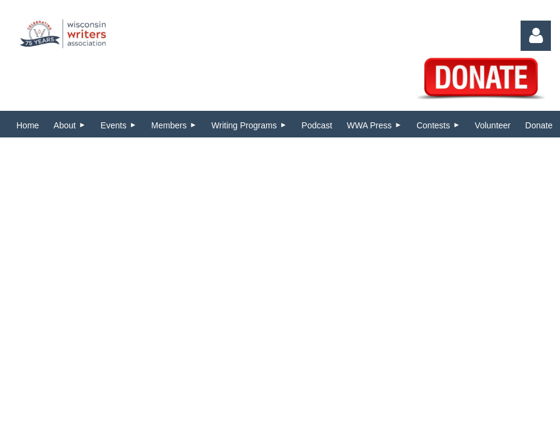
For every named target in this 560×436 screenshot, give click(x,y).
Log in (536, 36)
